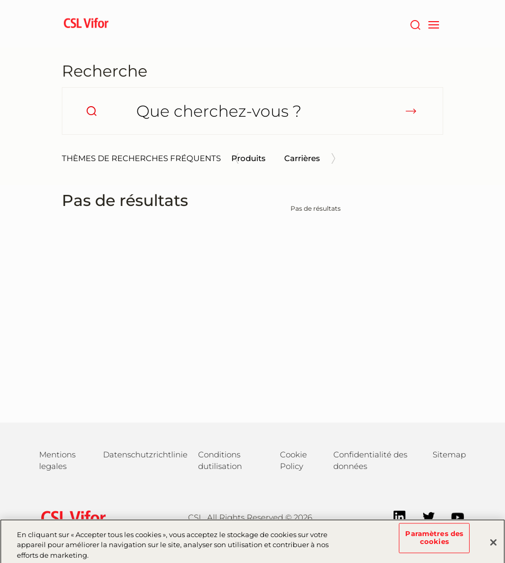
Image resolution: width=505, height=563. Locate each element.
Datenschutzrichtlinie (145, 454)
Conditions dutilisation (220, 460)
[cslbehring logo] (86, 24)
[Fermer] (493, 545)
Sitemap (449, 454)
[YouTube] (452, 516)
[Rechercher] (415, 24)
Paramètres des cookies (434, 541)
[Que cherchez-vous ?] (252, 111)
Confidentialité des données (370, 460)
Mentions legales (57, 460)
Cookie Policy (293, 460)
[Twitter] (423, 516)
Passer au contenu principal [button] (0, 0)
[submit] (411, 111)
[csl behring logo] (71, 517)
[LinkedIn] (394, 516)
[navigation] (433, 24)
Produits (248, 158)
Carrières (302, 158)
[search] (91, 111)
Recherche (104, 71)
